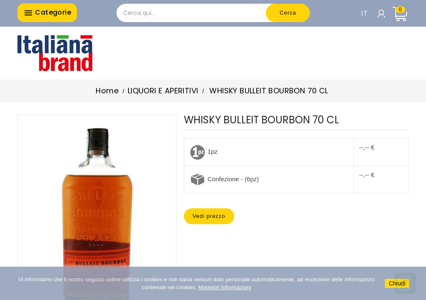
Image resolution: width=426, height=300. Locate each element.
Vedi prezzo (209, 216)
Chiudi (397, 283)
